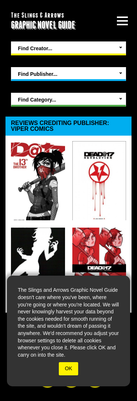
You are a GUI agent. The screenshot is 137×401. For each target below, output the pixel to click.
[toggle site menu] (122, 21)
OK (68, 368)
